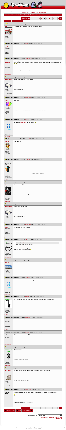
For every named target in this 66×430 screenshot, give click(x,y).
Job (39, 428)
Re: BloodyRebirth (28, 97)
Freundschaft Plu (46, 427)
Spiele (51, 427)
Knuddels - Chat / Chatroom (53, 417)
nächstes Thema (27, 410)
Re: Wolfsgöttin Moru (28, 58)
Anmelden (18, 11)
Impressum (35, 428)
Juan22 (22, 242)
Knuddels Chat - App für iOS (28, 427)
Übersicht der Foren (24, 12)
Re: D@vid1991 (28, 159)
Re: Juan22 (27, 239)
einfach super (23, 122)
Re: (27, 24)
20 (39, 18)
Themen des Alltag (18, 14)
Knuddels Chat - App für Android (15, 427)
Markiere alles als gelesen (9, 417)
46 (56, 18)
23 (46, 18)
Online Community (61, 427)
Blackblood (12, 414)
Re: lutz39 (26, 260)
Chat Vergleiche (28, 428)
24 (49, 18)
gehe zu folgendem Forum (32, 415)
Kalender (33, 12)
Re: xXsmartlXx (27, 138)
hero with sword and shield (19, 414)
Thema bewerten (17, 21)
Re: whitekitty (27, 277)
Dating (55, 427)
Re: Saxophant (27, 317)
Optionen (8, 21)
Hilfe (38, 12)
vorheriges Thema (10, 410)
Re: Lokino (27, 182)
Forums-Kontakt (44, 417)
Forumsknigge (42, 12)
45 (53, 18)
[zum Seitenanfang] (7, 55)
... (51, 18)
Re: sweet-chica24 (28, 389)
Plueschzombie (7, 415)
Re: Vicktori (27, 203)
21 (41, 18)
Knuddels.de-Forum (9, 14)
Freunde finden (38, 427)
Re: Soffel (26, 43)
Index (19, 410)
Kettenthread (26, 14)
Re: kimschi (27, 119)
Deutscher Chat (4, 427)
